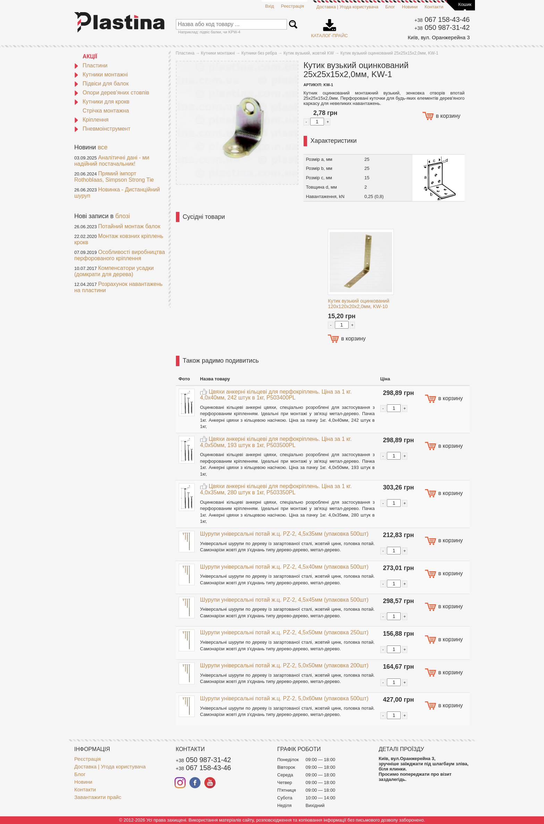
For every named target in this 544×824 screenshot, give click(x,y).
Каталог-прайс (329, 26)
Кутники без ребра (259, 53)
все (103, 147)
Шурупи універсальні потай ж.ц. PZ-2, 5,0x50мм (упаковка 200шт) (284, 665)
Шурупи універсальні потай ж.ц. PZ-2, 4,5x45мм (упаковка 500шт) (284, 600)
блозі (122, 216)
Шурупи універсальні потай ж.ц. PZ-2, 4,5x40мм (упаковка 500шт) (284, 567)
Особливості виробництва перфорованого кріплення (119, 255)
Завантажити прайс (97, 797)
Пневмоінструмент (102, 129)
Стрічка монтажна (106, 111)
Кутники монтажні (101, 74)
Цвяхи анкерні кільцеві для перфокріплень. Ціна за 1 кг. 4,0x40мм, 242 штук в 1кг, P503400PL (276, 395)
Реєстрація (292, 6)
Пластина (185, 53)
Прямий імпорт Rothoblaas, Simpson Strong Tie (114, 177)
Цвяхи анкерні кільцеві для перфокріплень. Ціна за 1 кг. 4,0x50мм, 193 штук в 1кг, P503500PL (276, 442)
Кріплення (91, 120)
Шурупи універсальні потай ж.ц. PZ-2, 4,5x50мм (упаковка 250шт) (284, 632)
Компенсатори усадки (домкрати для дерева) (114, 271)
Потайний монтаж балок (129, 226)
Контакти (434, 6)
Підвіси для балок (101, 83)
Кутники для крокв (101, 102)
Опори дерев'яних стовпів (111, 93)
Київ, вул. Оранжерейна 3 (439, 37)
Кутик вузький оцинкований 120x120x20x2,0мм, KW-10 (358, 303)
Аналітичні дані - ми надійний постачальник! (111, 161)
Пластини (91, 65)
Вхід (269, 6)
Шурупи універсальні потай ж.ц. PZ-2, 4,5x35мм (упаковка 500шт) (284, 534)
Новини (410, 6)
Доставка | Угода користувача (347, 6)
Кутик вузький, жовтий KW (308, 53)
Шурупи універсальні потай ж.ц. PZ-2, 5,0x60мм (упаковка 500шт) (284, 698)
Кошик (464, 4)
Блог (390, 6)
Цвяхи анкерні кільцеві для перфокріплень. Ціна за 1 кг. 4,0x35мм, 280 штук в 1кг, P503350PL (276, 489)
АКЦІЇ (90, 56)
